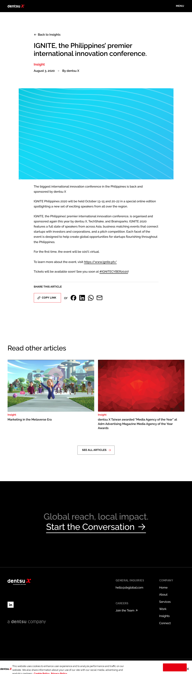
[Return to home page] (16, 6)
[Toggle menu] (180, 6)
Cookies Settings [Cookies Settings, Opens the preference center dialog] (175, 669)
